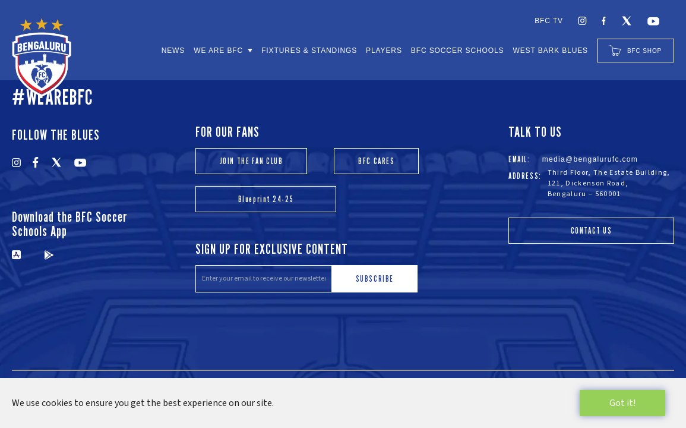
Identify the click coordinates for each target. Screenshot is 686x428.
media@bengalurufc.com (590, 159)
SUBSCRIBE (375, 278)
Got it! (622, 403)
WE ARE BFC (218, 50)
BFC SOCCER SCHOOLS (457, 50)
